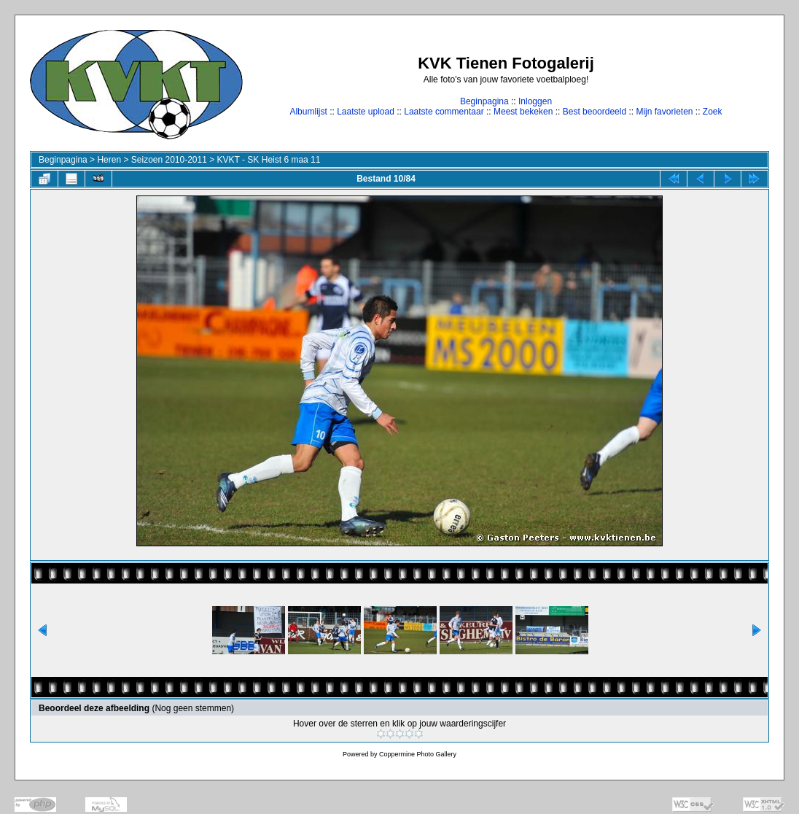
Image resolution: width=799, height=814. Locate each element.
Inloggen (535, 101)
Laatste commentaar (443, 111)
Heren (109, 160)
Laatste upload (365, 111)
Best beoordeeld (594, 111)
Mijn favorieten (664, 111)
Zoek (712, 111)
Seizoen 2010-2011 (169, 160)
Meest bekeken (523, 111)
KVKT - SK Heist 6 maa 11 (269, 160)
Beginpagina (484, 101)
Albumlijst (308, 111)
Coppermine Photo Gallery (417, 754)
